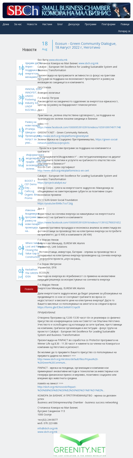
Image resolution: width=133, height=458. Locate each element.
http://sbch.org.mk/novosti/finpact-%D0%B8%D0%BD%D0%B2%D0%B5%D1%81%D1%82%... (71, 388)
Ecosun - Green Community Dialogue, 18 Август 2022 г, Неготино (85, 45)
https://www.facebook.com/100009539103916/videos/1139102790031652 (79, 222)
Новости (32, 24)
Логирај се (124, 31)
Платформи (108, 24)
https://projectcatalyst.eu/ (52, 182)
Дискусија (73, 24)
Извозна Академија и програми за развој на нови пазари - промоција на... (33, 220)
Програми (90, 24)
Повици (125, 24)
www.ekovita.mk (58, 59)
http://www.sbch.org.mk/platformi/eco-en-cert (63, 170)
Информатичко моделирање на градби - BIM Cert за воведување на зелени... (36, 161)
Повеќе (29, 289)
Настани (47, 24)
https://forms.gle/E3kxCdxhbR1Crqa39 (59, 307)
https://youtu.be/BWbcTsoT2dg (55, 203)
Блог (60, 24)
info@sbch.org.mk (48, 428)
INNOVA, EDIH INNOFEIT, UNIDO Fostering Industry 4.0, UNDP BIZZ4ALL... (33, 99)
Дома (6, 24)
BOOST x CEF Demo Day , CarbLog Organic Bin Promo (31, 189)
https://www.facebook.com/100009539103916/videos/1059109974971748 (79, 127)
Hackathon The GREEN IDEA (31, 273)
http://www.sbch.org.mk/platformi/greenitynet (63, 136)
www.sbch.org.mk (88, 63)
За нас (18, 24)
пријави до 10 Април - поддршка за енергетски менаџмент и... (33, 70)
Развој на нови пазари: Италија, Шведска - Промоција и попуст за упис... (32, 132)
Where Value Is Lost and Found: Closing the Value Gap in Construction (34, 250)
